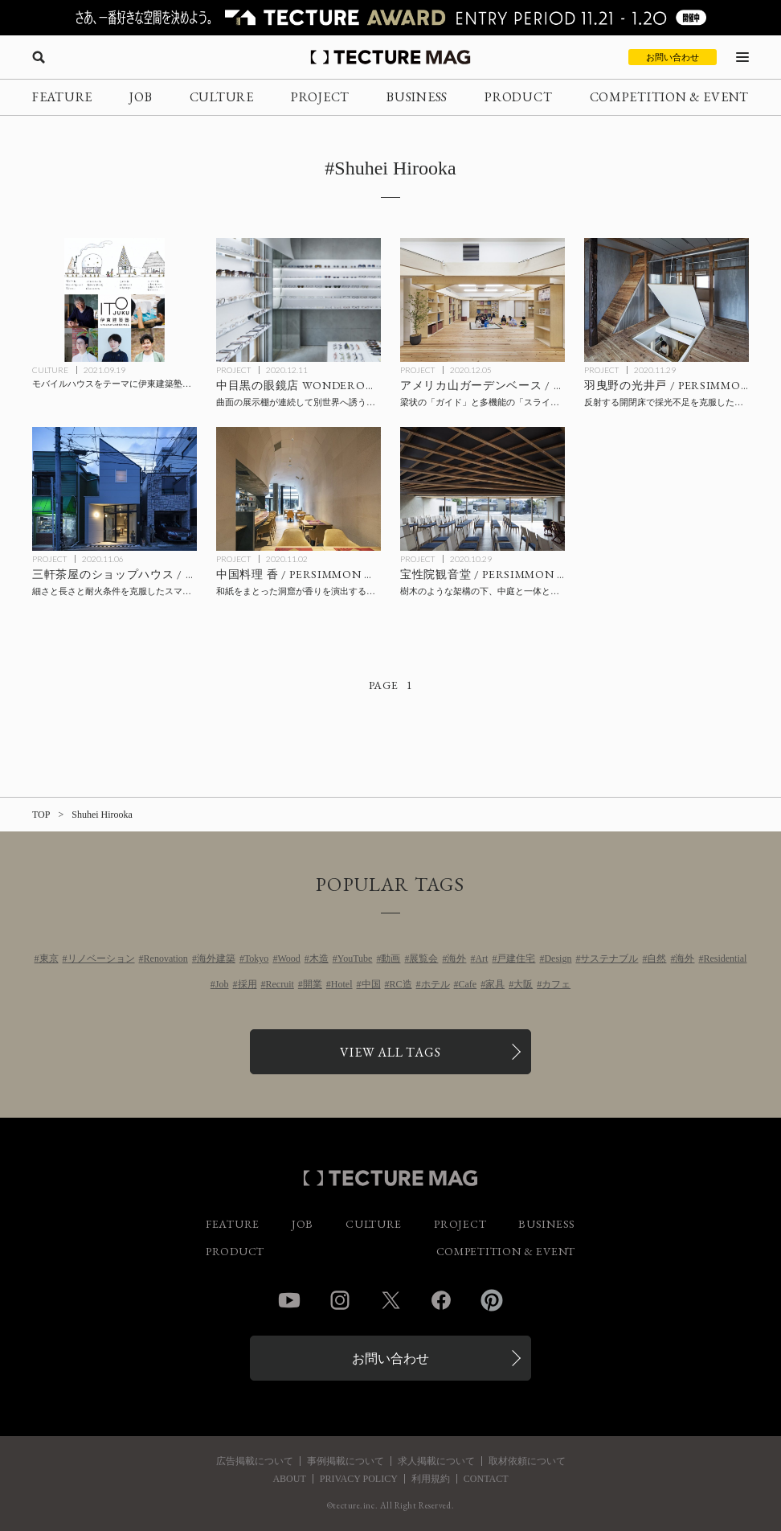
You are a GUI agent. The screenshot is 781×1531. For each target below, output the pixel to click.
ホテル (435, 984)
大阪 (523, 984)
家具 (495, 984)
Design (557, 958)
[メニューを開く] (742, 57)
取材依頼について (527, 1461)
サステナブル (609, 958)
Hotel (342, 984)
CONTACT (486, 1479)
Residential (724, 958)
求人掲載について (436, 1461)
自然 (656, 958)
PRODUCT (518, 96)
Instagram (340, 1300)
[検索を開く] (38, 57)
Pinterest (491, 1300)
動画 (390, 958)
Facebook (441, 1300)
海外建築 (216, 958)
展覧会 (423, 958)
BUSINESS (417, 96)
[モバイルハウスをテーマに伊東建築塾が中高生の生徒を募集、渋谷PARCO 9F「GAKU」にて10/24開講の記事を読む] (114, 300)
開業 (312, 984)
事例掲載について (345, 1461)
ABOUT (288, 1479)
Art (481, 958)
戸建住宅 (516, 958)
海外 (456, 958)
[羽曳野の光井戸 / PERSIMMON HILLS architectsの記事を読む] (666, 300)
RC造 (401, 984)
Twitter (390, 1300)
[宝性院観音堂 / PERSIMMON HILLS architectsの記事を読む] (482, 489)
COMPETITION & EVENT (669, 96)
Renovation (166, 958)
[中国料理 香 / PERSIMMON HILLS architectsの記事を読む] (298, 489)
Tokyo (256, 958)
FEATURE (62, 96)
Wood (288, 958)
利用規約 (430, 1479)
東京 (49, 958)
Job (222, 984)
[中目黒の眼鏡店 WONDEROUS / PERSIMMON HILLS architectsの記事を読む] (298, 300)
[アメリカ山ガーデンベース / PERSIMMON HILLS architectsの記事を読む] (482, 300)
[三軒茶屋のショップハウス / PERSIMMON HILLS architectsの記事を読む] (114, 489)
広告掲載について (254, 1461)
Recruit (280, 984)
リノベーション (101, 958)
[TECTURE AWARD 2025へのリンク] (390, 17)
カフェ (556, 984)
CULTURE (222, 96)
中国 (371, 984)
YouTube (355, 958)
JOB (140, 96)
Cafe (468, 984)
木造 (319, 958)
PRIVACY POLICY (359, 1479)
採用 (247, 984)
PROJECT (320, 96)
